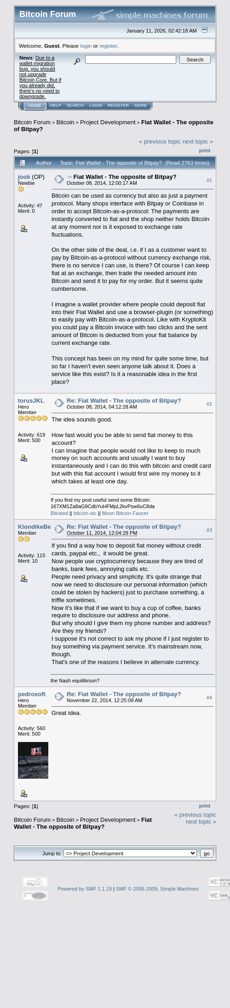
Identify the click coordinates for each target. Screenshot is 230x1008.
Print (204, 150)
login (86, 46)
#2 (209, 404)
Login (95, 105)
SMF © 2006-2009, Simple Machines (157, 889)
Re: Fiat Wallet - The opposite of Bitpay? (124, 400)
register (108, 46)
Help (55, 105)
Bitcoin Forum (32, 122)
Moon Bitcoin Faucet (125, 513)
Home (35, 105)
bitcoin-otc (85, 513)
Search (75, 105)
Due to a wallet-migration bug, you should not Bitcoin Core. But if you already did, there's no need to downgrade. (40, 77)
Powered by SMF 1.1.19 (85, 889)
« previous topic (160, 141)
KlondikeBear (37, 526)
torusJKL (31, 400)
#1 (209, 180)
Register (118, 105)
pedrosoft (32, 694)
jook (24, 176)
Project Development (108, 122)
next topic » (198, 141)
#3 (209, 530)
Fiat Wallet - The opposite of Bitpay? (125, 176)
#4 (209, 698)
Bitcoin (66, 122)
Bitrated (59, 513)
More (140, 105)
